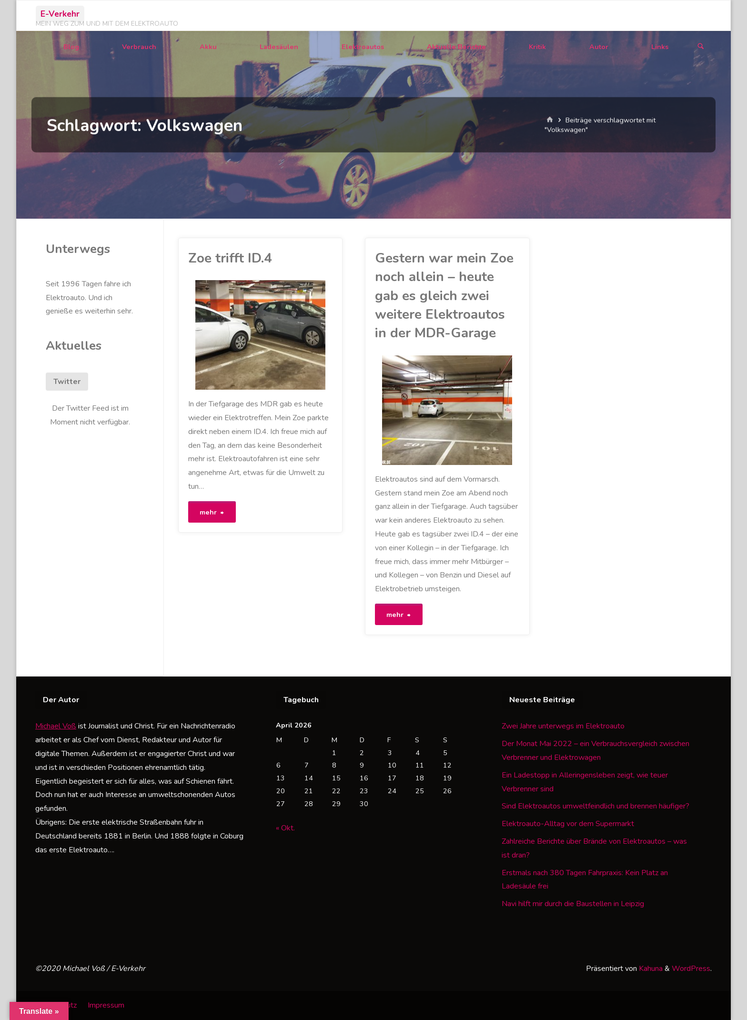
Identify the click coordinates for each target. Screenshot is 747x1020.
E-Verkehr (60, 14)
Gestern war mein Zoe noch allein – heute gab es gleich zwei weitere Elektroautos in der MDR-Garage (444, 296)
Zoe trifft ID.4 (230, 258)
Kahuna (650, 968)
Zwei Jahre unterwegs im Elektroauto (563, 726)
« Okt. (285, 828)
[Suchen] (700, 46)
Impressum (106, 1005)
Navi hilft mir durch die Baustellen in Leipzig (573, 904)
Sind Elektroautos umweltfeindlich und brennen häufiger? (595, 806)
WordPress (691, 968)
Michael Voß (55, 726)
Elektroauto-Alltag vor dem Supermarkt (568, 823)
